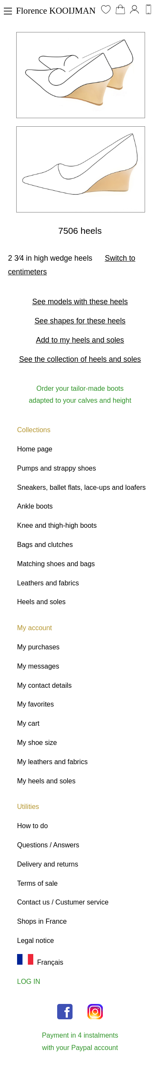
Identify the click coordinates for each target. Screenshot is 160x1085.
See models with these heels (80, 301)
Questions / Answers (48, 845)
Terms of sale (37, 883)
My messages (38, 666)
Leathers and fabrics (48, 583)
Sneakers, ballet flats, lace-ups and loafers (81, 487)
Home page (34, 449)
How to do (32, 825)
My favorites (35, 704)
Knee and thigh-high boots (57, 525)
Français (40, 962)
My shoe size (37, 742)
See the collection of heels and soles (80, 359)
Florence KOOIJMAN (56, 10)
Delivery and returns (47, 864)
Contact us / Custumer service (62, 902)
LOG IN (28, 981)
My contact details (44, 685)
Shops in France (42, 921)
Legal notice (35, 940)
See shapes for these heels (80, 321)
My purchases (38, 647)
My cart (28, 723)
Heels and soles (41, 601)
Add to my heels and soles (80, 340)
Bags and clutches (45, 544)
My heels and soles (46, 781)
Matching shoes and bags (56, 563)
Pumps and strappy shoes (56, 468)
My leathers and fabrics (52, 761)
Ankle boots (35, 506)
